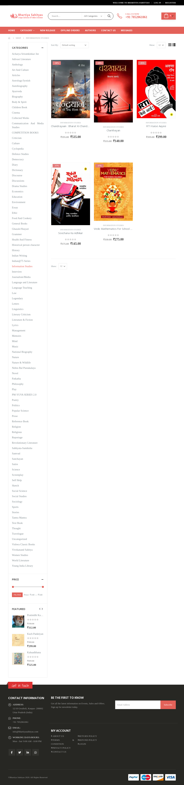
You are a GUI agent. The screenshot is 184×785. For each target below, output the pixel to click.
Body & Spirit (19, 102)
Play (14, 389)
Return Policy (87, 736)
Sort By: (54, 45)
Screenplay (17, 475)
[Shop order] (74, 45)
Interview (17, 271)
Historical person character (26, 245)
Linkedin (27, 752)
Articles (16, 75)
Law (14, 293)
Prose (15, 416)
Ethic (14, 213)
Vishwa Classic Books (23, 544)
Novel (15, 373)
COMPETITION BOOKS (25, 132)
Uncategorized (19, 539)
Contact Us (108, 30)
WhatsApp (35, 752)
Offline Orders (70, 30)
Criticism (17, 138)
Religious (17, 432)
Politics (16, 405)
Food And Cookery (22, 218)
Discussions (18, 180)
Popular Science (20, 410)
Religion (16, 426)
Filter (17, 595)
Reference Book (20, 421)
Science (16, 469)
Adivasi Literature (21, 59)
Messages (126, 30)
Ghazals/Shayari (20, 229)
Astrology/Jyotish (21, 80)
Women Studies (20, 555)
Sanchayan (17, 459)
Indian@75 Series (21, 261)
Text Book (17, 523)
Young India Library (22, 566)
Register (170, 3)
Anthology (17, 64)
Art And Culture (20, 70)
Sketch (15, 485)
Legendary (17, 298)
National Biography (22, 352)
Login (82, 744)
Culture (16, 143)
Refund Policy (87, 740)
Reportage (17, 437)
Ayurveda (17, 91)
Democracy (18, 159)
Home (11, 30)
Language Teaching (22, 287)
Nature (15, 357)
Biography (17, 96)
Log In (157, 3)
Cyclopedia (18, 148)
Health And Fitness (22, 239)
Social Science (19, 491)
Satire (15, 464)
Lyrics (15, 325)
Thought (16, 528)
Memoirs (16, 336)
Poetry (15, 400)
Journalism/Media (21, 277)
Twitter (19, 752)
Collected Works (20, 118)
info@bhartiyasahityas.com (25, 731)
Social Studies (19, 496)
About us (57, 736)
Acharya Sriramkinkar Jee (25, 54)
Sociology (17, 501)
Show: (152, 45)
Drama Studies (19, 186)
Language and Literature (24, 282)
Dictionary (17, 170)
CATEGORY (26, 30)
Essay (15, 207)
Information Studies (70, 123)
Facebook (12, 752)
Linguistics (17, 309)
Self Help (17, 480)
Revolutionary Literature (25, 443)
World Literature (20, 560)
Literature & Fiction (22, 320)
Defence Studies (20, 154)
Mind (14, 341)
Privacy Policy (61, 748)
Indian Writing (19, 255)
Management (18, 330)
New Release (47, 30)
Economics (17, 191)
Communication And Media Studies (28, 125)
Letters (15, 303)
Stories (15, 512)
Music (15, 346)
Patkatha (16, 378)
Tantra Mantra (19, 517)
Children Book (19, 107)
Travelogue (18, 533)
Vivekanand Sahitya (22, 549)
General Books (19, 223)
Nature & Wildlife (21, 362)
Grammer (17, 234)
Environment (18, 202)
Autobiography (19, 86)
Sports (15, 507)
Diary (15, 164)
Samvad (16, 453)
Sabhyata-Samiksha (22, 448)
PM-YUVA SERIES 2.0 (24, 394)
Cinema (16, 112)
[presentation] (40, 609)
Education (17, 197)
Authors (90, 30)
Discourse (17, 175)
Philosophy (18, 384)
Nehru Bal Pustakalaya (24, 368)
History (16, 250)
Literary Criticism (21, 314)
